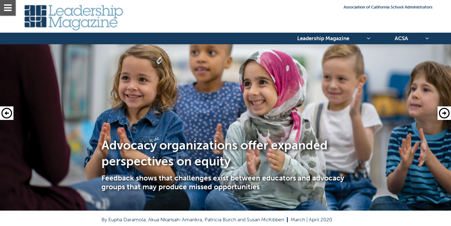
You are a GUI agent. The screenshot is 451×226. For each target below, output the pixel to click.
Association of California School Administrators (388, 7)
